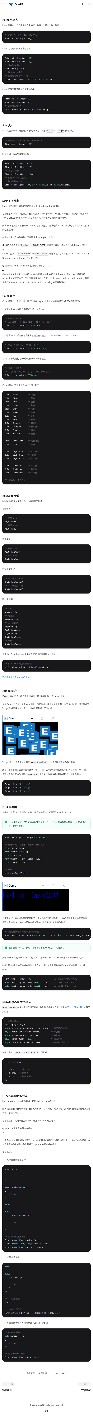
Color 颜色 (8, 296)
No (63, 1373)
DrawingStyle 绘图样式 (16, 1002)
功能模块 (7, 1390)
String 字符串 (10, 200)
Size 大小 (7, 125)
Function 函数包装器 (15, 1096)
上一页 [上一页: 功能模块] (8, 1384)
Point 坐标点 (10, 20)
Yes (56, 1373)
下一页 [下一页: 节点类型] (84, 1384)
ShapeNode (79, 1007)
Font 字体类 (9, 807)
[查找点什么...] (83, 4)
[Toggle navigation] (4, 4)
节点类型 (86, 1390)
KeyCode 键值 (11, 495)
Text (17, 812)
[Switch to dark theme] (89, 4)
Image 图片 (9, 691)
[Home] (16, 4)
